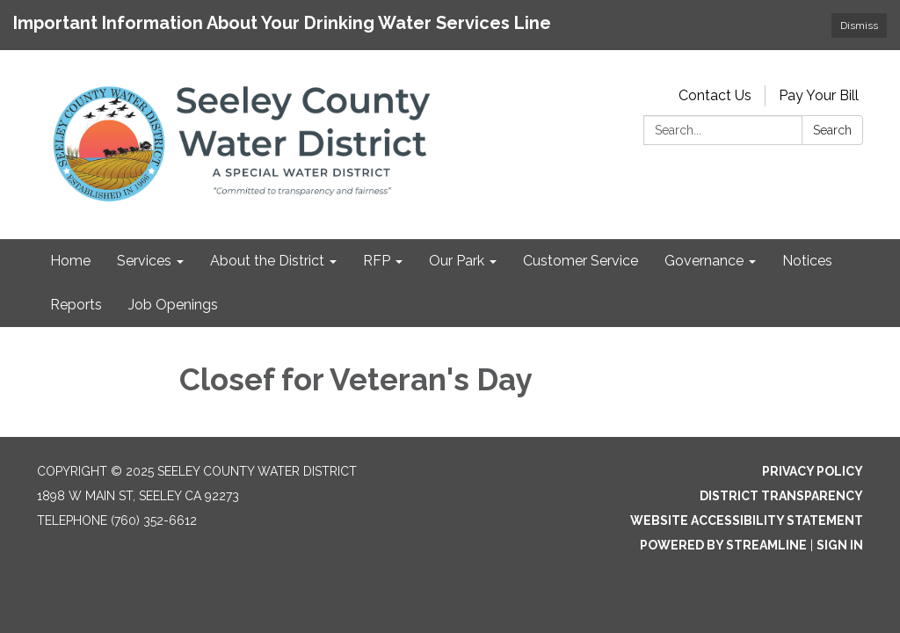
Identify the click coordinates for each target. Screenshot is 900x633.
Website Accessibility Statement (746, 520)
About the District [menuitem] (267, 260)
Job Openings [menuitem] (173, 304)
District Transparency (781, 496)
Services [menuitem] (144, 260)
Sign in (840, 545)
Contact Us (715, 95)
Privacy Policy (812, 471)
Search (832, 130)
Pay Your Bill (819, 95)
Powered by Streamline (723, 545)
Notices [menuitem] (807, 260)
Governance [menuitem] (704, 260)
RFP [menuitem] (376, 260)
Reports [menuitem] (76, 304)
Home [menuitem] (70, 260)
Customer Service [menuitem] (580, 260)
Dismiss (859, 25)
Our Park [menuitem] (456, 260)
